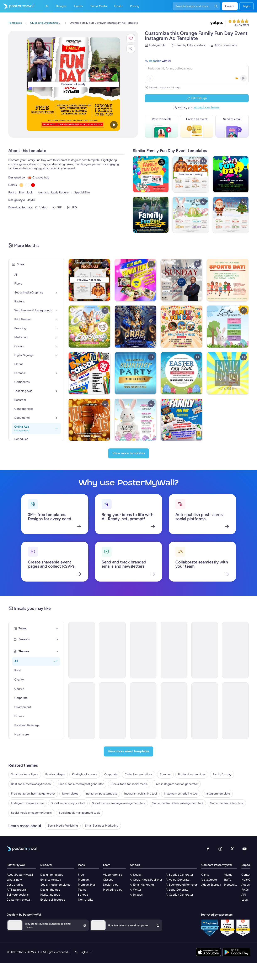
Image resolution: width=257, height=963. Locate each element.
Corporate (111, 774)
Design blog (110, 884)
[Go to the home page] (17, 6)
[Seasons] (57, 639)
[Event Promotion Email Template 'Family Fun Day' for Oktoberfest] (143, 650)
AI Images (136, 894)
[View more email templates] (128, 751)
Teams (82, 889)
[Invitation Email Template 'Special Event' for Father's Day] (112, 650)
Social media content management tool (177, 803)
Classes (108, 879)
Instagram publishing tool (140, 793)
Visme (228, 874)
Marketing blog (112, 889)
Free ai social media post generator (81, 784)
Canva (205, 874)
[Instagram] (220, 849)
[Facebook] (208, 849)
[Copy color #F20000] (33, 185)
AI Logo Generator (177, 889)
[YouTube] (244, 849)
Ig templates (70, 793)
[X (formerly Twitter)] (232, 849)
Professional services (192, 774)
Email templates (50, 879)
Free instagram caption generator (176, 784)
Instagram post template (101, 793)
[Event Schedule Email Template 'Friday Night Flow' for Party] (204, 710)
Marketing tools (50, 894)
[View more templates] (128, 453)
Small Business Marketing (101, 825)
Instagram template (217, 793)
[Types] (57, 628)
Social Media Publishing (63, 825)
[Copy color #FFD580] (21, 185)
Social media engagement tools (31, 812)
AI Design (136, 874)
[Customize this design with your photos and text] (73, 84)
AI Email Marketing (142, 884)
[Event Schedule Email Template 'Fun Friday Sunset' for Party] (143, 710)
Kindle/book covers (84, 774)
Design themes (50, 889)
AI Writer (135, 889)
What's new (14, 879)
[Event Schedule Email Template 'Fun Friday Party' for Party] (204, 650)
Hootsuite (230, 884)
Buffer (228, 879)
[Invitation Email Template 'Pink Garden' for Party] (235, 710)
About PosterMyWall (20, 874)
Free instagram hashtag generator (33, 793)
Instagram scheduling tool (181, 793)
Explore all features (52, 899)
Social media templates (55, 884)
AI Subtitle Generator (179, 874)
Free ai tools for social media (129, 784)
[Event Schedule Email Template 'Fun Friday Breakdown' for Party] (174, 710)
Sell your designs (18, 894)
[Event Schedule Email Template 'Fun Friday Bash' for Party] (235, 650)
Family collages (55, 774)
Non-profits (85, 899)
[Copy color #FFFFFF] (27, 185)
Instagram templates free (27, 803)
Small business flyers (24, 774)
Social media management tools (79, 812)
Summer (165, 774)
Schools (83, 894)
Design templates (51, 874)
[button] (131, 38)
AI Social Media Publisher (146, 879)
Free (81, 874)
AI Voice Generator (178, 879)
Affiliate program (17, 889)
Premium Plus (87, 884)
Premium (84, 879)
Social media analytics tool (68, 803)
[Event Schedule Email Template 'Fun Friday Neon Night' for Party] (81, 710)
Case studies (15, 884)
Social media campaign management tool (118, 803)
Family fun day (222, 774)
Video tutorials (112, 874)
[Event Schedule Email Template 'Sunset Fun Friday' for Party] (112, 710)
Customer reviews (19, 899)
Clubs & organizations (139, 774)
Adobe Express (211, 884)
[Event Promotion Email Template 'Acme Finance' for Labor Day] (174, 650)
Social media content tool (226, 803)
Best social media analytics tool (31, 784)
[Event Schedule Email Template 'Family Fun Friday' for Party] (81, 650)
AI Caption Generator (179, 894)
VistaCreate (209, 879)
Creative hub (40, 177)
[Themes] (57, 651)
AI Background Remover (181, 884)
